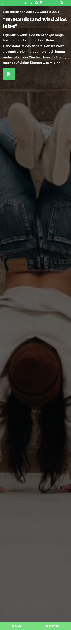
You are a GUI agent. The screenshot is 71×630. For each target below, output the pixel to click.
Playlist (54, 625)
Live (18, 625)
